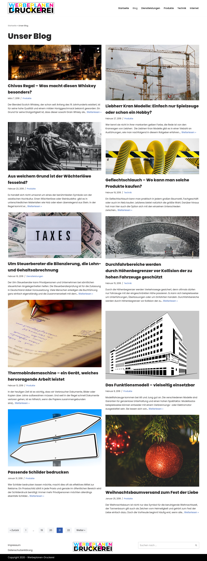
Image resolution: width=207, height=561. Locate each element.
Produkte (169, 8)
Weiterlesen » (189, 132)
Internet (194, 8)
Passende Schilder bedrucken (38, 472)
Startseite (123, 8)
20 (51, 530)
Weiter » (81, 530)
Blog (134, 8)
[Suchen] (165, 545)
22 (68, 530)
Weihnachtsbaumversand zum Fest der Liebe (151, 492)
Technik (181, 8)
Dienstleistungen (150, 8)
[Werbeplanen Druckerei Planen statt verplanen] (31, 8)
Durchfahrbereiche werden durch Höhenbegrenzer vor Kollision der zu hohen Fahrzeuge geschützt (148, 271)
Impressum (14, 545)
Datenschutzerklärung (20, 550)
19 (42, 530)
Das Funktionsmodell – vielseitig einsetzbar (150, 385)
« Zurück (14, 530)
